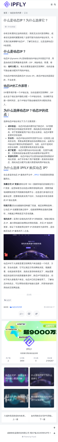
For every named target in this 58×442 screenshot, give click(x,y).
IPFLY (37, 174)
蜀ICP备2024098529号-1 (40, 433)
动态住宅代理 (15, 13)
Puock (34, 437)
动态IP (7, 300)
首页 (5, 13)
